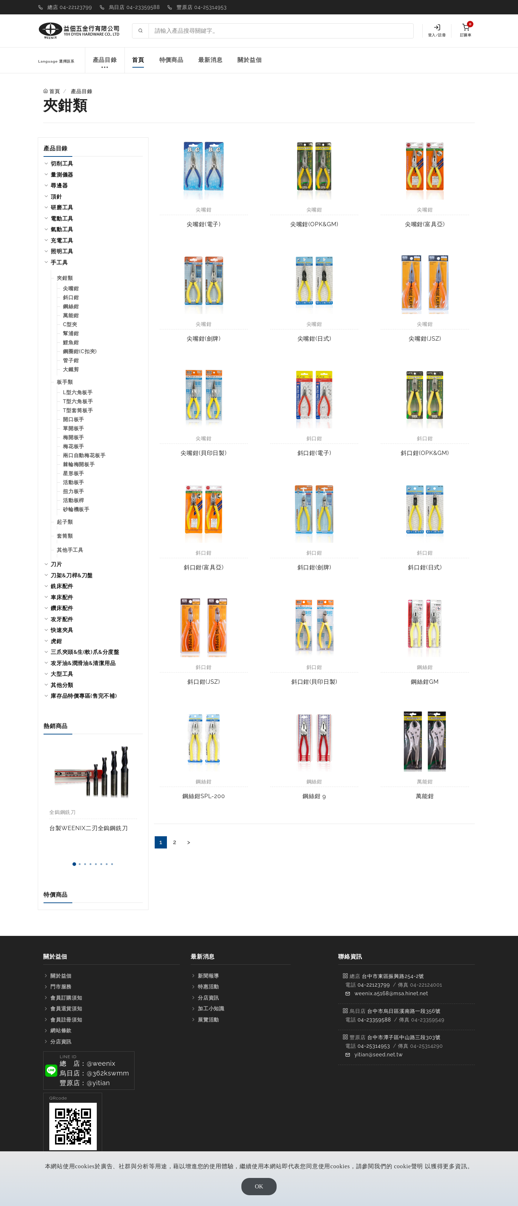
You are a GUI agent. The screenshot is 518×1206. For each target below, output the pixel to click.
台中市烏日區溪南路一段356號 (404, 1011)
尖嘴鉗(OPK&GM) (314, 224)
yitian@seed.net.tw (378, 1054)
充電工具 (62, 240)
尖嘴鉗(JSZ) (425, 338)
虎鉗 (56, 641)
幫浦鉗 (71, 333)
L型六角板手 (78, 392)
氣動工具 (62, 229)
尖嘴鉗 (71, 288)
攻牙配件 (62, 619)
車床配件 (62, 597)
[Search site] (281, 30)
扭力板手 (73, 491)
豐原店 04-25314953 (202, 7)
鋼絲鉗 (71, 306)
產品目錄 (105, 63)
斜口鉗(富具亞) (204, 567)
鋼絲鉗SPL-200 (203, 796)
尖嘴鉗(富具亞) (425, 224)
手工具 (59, 262)
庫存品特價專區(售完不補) (84, 696)
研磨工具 (62, 207)
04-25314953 (374, 1046)
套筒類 (65, 536)
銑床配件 (62, 586)
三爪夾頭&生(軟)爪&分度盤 (85, 652)
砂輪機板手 (76, 509)
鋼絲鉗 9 (314, 796)
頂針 (56, 197)
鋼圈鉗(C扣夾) (80, 351)
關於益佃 (249, 59)
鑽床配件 (62, 608)
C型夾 (70, 324)
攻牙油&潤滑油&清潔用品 (83, 663)
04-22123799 (374, 985)
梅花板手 (73, 446)
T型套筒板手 (78, 410)
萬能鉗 (71, 315)
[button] (74, 864)
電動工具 (62, 218)
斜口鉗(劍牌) (314, 567)
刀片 (56, 564)
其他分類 (62, 685)
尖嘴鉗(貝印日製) (204, 453)
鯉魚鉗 (71, 342)
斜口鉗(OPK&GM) (425, 453)
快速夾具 (62, 630)
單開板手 (73, 428)
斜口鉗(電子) (314, 453)
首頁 (138, 59)
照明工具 (62, 251)
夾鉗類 (65, 278)
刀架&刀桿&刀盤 (72, 575)
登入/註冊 (437, 30)
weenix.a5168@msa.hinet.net (391, 993)
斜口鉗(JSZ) (203, 681)
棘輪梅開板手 (79, 464)
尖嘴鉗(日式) (314, 338)
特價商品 (171, 59)
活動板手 (73, 482)
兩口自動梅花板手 (84, 455)
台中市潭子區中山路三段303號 (404, 1037)
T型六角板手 (78, 401)
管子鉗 (71, 360)
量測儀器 (62, 175)
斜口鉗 (71, 297)
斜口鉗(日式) (425, 567)
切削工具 (62, 163)
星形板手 (73, 473)
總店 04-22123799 (69, 7)
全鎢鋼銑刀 (62, 812)
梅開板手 (73, 437)
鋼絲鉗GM (425, 681)
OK (259, 1186)
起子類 (65, 522)
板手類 (65, 382)
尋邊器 (59, 185)
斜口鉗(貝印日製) (314, 681)
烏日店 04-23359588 (134, 7)
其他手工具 (70, 550)
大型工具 (62, 674)
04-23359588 (374, 1020)
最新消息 (210, 59)
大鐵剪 (71, 369)
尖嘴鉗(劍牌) (204, 338)
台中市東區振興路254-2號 (393, 976)
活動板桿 (73, 500)
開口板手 (73, 419)
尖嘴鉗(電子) (204, 224)
